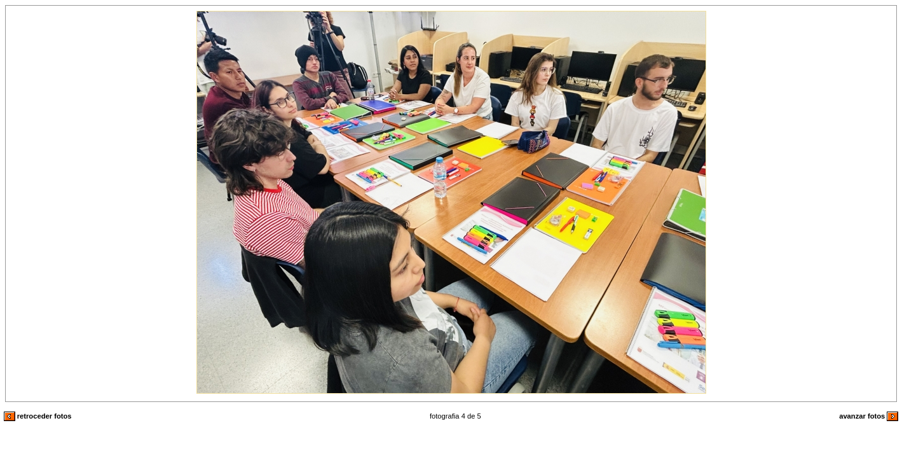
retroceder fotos (38, 416)
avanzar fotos (868, 416)
